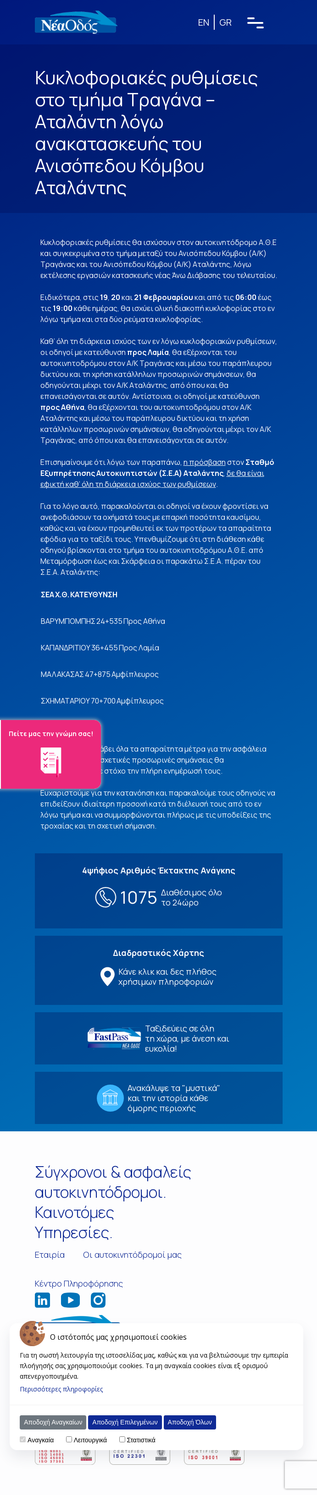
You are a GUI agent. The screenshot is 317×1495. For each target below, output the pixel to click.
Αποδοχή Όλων (190, 1422)
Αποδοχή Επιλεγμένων (124, 1422)
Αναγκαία (41, 1440)
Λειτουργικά (90, 1440)
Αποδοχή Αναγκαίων (53, 1422)
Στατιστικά (141, 1440)
